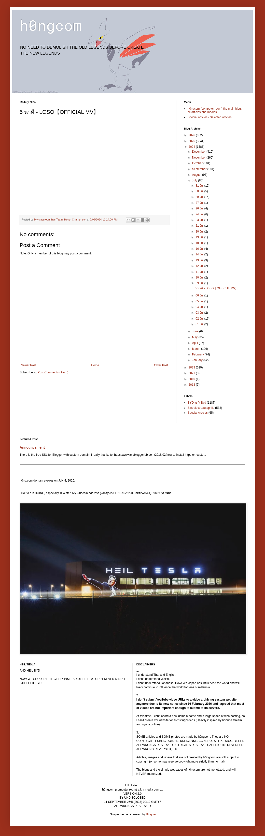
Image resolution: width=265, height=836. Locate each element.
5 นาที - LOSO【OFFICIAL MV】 (216, 288)
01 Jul (199, 324)
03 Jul (199, 312)
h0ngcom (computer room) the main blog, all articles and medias (215, 110)
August (197, 174)
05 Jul (199, 301)
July (195, 180)
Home (95, 365)
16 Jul (199, 248)
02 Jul (199, 318)
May (195, 337)
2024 (192, 146)
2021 (192, 373)
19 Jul (199, 237)
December (199, 151)
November (199, 157)
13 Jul (199, 260)
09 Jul (199, 283)
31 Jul (199, 185)
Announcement (32, 447)
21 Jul (199, 225)
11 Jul (199, 272)
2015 (192, 379)
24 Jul (199, 214)
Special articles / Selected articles (210, 117)
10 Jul (199, 277)
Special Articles (198, 412)
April (195, 343)
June (195, 331)
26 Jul (199, 208)
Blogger (151, 814)
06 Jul (199, 295)
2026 (192, 135)
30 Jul (199, 191)
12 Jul (199, 266)
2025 (192, 141)
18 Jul (199, 243)
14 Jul (199, 254)
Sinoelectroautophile (201, 408)
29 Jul (199, 197)
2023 (192, 367)
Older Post (161, 365)
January (197, 360)
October (197, 163)
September (199, 169)
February (198, 354)
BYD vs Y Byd (197, 402)
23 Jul (199, 220)
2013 (192, 384)
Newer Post (28, 365)
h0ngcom (51, 25)
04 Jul (199, 307)
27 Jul (199, 203)
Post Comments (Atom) (53, 372)
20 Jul (199, 231)
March (196, 349)
